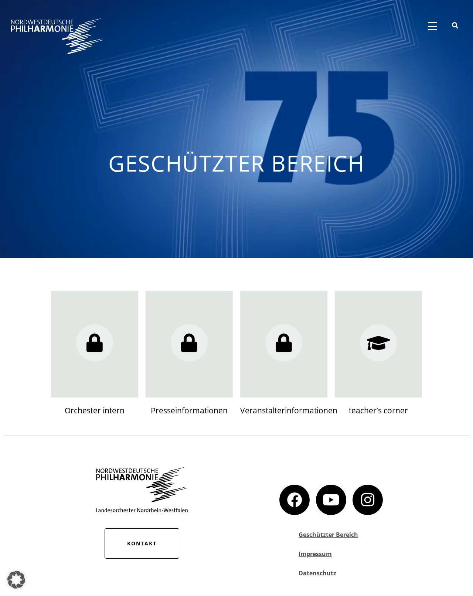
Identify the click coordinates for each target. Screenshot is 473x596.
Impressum (315, 554)
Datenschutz (317, 573)
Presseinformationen (189, 410)
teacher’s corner (378, 410)
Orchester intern (95, 410)
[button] (16, 579)
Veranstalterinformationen (288, 410)
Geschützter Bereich (328, 535)
